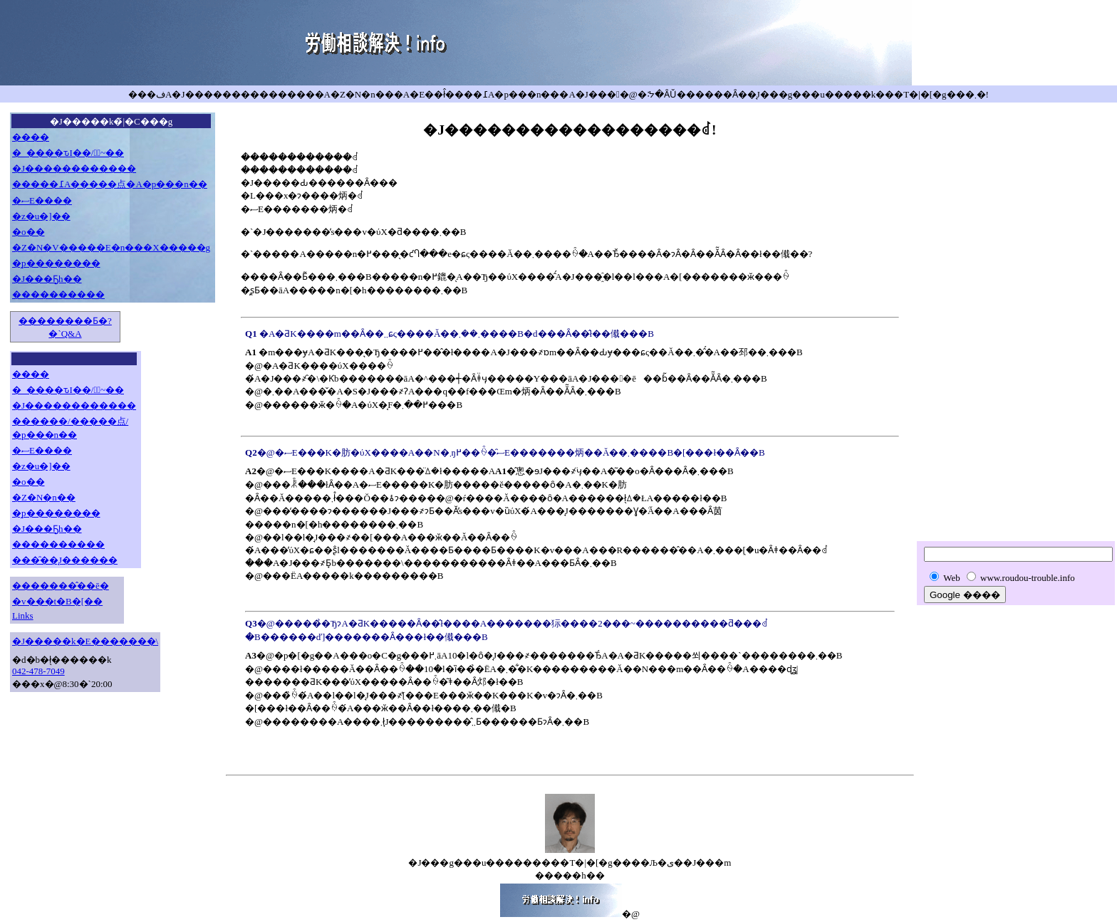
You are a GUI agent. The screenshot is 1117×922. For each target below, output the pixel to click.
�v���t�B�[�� (57, 601)
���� (30, 137)
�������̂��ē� (60, 585)
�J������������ (74, 168)
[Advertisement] (1016, 318)
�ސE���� (42, 200)
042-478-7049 (38, 671)
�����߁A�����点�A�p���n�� (109, 184)
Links (22, 615)
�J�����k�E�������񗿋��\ (85, 641)
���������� (58, 294)
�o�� (28, 231)
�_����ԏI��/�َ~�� (68, 152)
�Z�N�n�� (44, 497)
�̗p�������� (56, 263)
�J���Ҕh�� (47, 278)
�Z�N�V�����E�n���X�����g (111, 247)
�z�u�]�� (41, 216)
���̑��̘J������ (65, 560)
